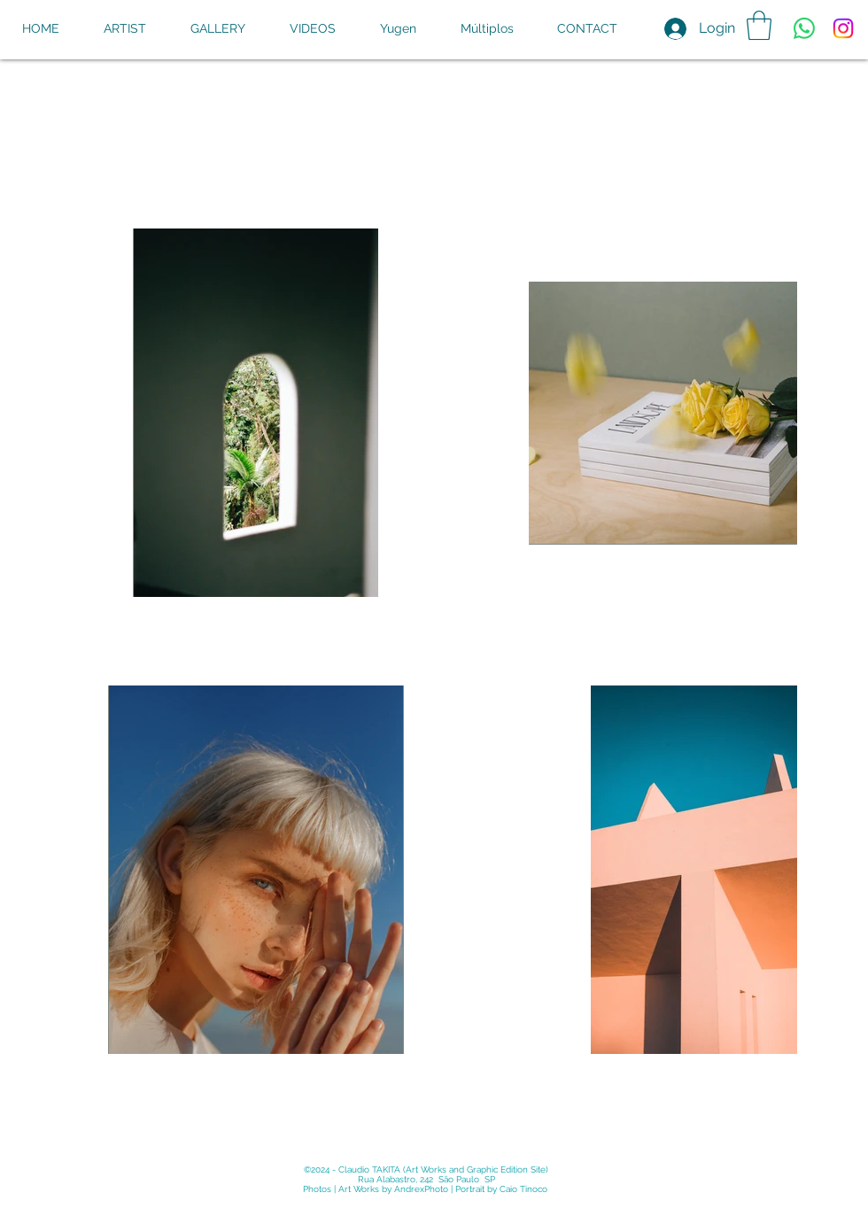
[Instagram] (843, 28)
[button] (759, 25)
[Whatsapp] (804, 28)
